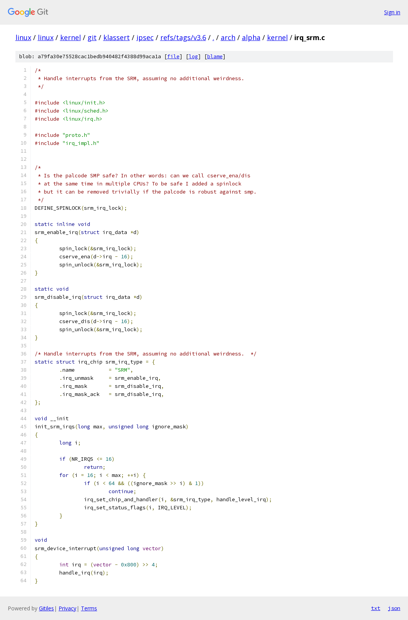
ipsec (145, 37)
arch (228, 37)
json (394, 608)
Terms (89, 608)
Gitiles (46, 608)
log (193, 56)
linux (23, 37)
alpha (251, 37)
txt (375, 608)
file (173, 56)
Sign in (392, 12)
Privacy (67, 608)
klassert (116, 37)
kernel (70, 37)
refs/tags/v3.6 (183, 37)
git (92, 37)
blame (215, 56)
